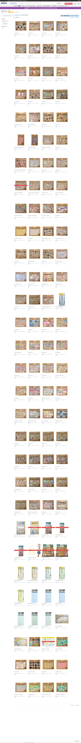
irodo (2, 28)
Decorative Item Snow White (46, 147)
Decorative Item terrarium (59, 238)
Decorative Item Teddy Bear (18, 192)
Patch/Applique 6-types (58, 626)
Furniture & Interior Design (30, 5)
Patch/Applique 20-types (59, 557)
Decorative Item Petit (31, 261)
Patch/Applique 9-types (17, 557)
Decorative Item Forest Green (46, 694)
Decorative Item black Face (46, 238)
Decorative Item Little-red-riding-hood (33, 192)
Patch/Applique (44, 580)
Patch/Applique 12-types (45, 557)
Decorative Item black (31, 671)
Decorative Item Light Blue (18, 694)
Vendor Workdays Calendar (7, 15)
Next (78, 17)
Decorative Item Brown (58, 261)
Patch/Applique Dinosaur (59, 580)
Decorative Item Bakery (31, 124)
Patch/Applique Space (58, 306)
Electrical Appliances (47, 5)
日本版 (79, 0)
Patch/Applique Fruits (17, 603)
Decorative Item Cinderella (59, 192)
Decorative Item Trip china (59, 78)
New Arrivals (17, 5)
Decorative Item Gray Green (32, 420)
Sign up (15, 34)
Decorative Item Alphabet (32, 147)
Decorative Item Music (17, 489)
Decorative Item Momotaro (59, 375)
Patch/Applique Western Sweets (33, 580)
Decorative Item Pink (45, 420)
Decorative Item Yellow (17, 238)
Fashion (23, 5)
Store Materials (54, 5)
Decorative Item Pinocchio (18, 420)
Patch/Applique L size (58, 603)
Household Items (39, 5)
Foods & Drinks (61, 5)
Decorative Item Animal (17, 124)
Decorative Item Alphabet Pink (18, 147)
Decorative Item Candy (17, 352)
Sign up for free (69, 3)
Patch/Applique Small (31, 603)
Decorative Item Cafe (31, 306)
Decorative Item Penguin (18, 215)
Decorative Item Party (31, 489)
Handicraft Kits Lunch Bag (32, 557)
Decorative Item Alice (45, 192)
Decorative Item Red (58, 671)
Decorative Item (16, 33)
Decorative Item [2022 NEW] (32, 215)
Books (66, 5)
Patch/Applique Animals (17, 580)
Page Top (77, 741)
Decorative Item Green (58, 420)
